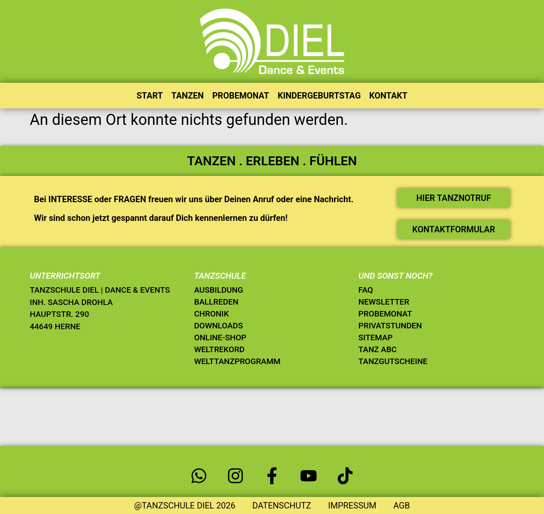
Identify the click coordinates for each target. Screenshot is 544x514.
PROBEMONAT (240, 95)
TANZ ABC (377, 349)
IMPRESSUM (352, 505)
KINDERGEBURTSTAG (319, 95)
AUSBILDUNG (218, 290)
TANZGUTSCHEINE (393, 361)
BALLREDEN (216, 302)
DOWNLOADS (218, 325)
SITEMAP (375, 337)
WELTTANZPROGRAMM (237, 361)
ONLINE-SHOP (220, 337)
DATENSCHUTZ (281, 505)
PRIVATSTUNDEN (390, 325)
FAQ (365, 290)
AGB (401, 505)
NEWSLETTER (383, 302)
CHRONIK (211, 314)
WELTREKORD (219, 349)
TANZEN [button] (187, 95)
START (149, 95)
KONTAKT (388, 95)
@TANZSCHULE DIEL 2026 (184, 505)
